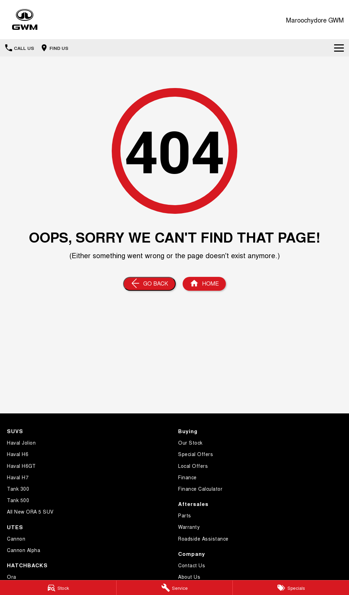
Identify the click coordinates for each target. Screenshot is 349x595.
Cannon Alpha (23, 549)
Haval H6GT (21, 465)
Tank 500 (18, 500)
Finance (187, 477)
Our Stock (190, 442)
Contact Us (191, 565)
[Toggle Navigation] (339, 47)
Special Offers (195, 453)
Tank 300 (18, 488)
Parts (184, 515)
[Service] (175, 587)
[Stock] (58, 587)
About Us (189, 576)
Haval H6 (17, 453)
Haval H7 (17, 477)
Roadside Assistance (203, 538)
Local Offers (193, 465)
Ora (11, 576)
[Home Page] (24, 19)
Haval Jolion (21, 442)
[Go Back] (149, 284)
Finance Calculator (200, 488)
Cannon (16, 538)
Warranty (189, 526)
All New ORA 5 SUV (30, 511)
